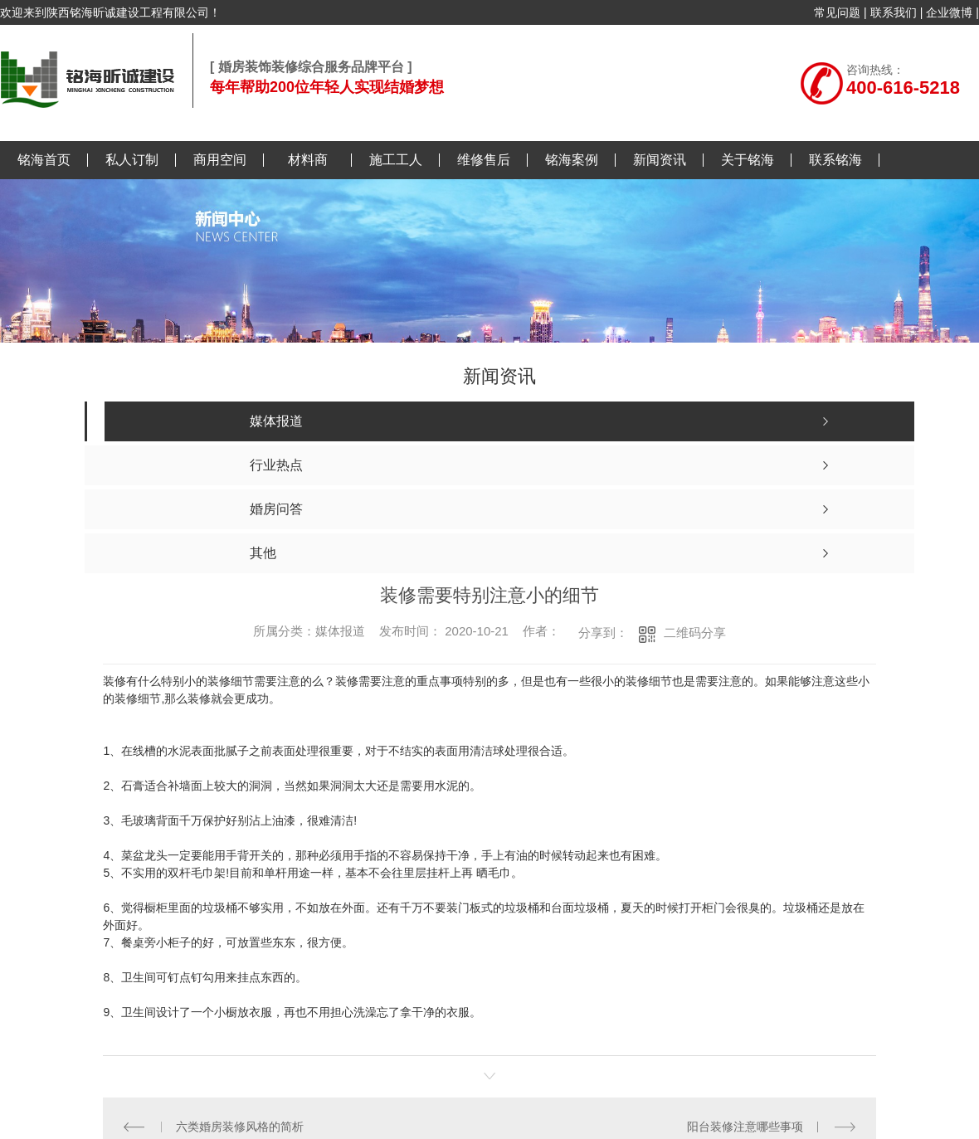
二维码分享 (695, 632)
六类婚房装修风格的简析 (240, 1126)
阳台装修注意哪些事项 (745, 1126)
